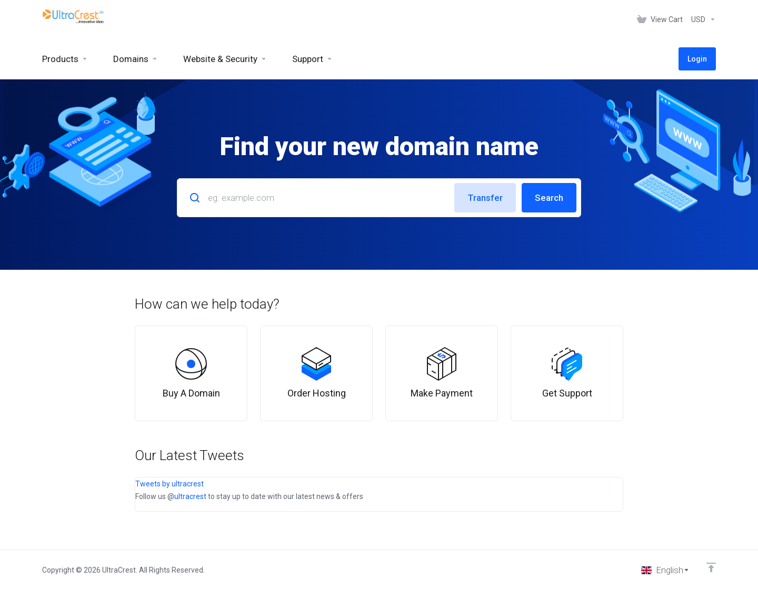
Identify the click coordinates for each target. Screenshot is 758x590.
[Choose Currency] (701, 19)
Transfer (485, 197)
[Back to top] (711, 567)
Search (549, 197)
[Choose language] (665, 570)
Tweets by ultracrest (169, 484)
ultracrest (190, 496)
